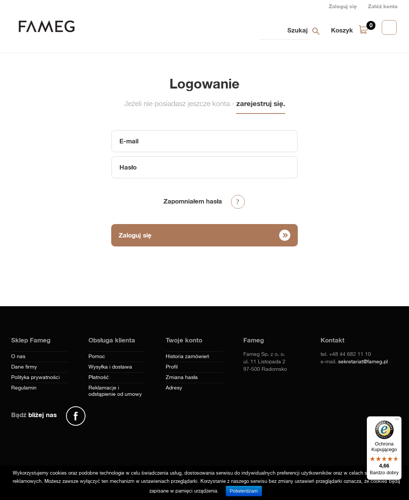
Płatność (98, 377)
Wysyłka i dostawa (110, 367)
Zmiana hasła (182, 377)
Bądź (34, 415)
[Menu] (397, 420)
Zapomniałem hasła (192, 201)
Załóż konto (383, 6)
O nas (18, 356)
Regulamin (24, 388)
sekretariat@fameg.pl (363, 361)
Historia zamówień (187, 356)
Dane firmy (24, 367)
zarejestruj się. (260, 103)
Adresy (174, 388)
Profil (172, 367)
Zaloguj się (343, 6)
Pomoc (96, 356)
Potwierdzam (244, 491)
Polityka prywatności (35, 377)
